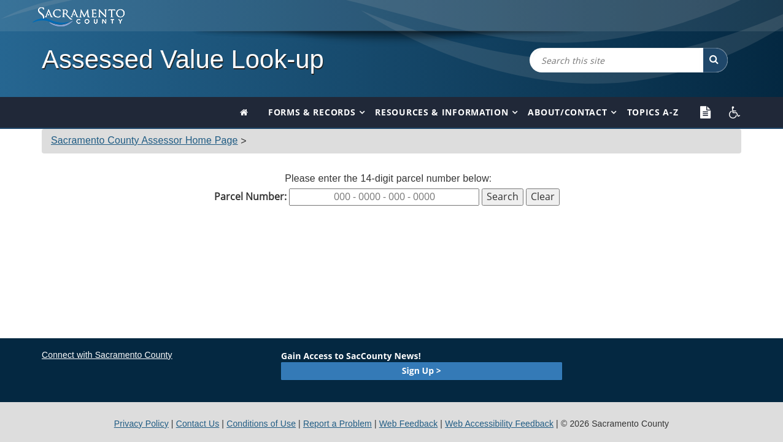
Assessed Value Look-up (183, 59)
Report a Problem (337, 423)
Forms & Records (312, 112)
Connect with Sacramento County (107, 355)
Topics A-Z (653, 112)
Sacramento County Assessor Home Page (144, 140)
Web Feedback (408, 423)
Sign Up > (421, 370)
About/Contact (567, 112)
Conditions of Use (261, 423)
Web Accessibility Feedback (499, 423)
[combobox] (616, 60)
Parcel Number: (250, 196)
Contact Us (198, 423)
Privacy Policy (141, 423)
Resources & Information (441, 112)
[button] (715, 60)
